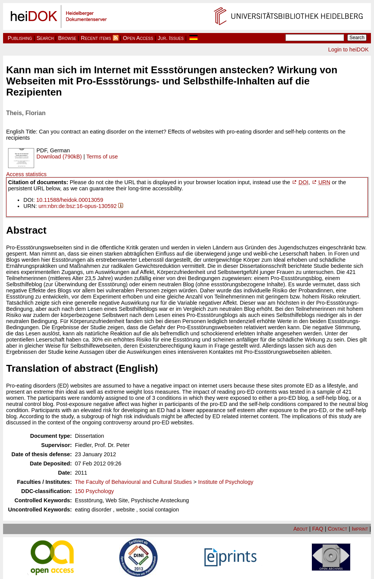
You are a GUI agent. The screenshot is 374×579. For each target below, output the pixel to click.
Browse (67, 38)
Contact (337, 529)
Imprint (360, 529)
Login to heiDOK (348, 49)
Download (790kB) (59, 156)
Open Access (138, 38)
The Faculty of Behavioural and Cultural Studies (133, 482)
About (300, 529)
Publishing (20, 38)
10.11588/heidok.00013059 (69, 200)
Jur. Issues (171, 38)
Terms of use (102, 156)
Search (45, 38)
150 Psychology (94, 491)
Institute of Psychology (226, 482)
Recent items (96, 38)
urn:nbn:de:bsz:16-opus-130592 (77, 206)
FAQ (317, 529)
